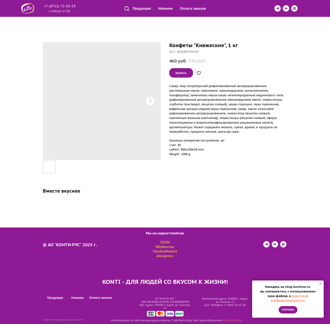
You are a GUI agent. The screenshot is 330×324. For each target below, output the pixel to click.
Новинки (165, 8)
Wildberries (165, 247)
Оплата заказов (193, 8)
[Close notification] (320, 284)
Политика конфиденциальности (62, 319)
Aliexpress (164, 256)
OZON (165, 242)
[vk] (275, 246)
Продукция (142, 8)
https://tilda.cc (232, 320)
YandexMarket (165, 251)
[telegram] (266, 246)
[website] (283, 246)
